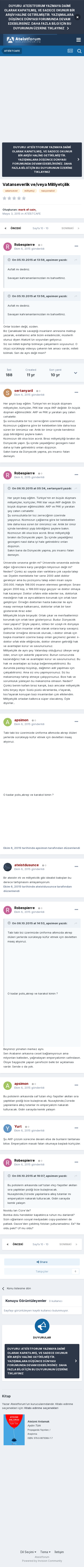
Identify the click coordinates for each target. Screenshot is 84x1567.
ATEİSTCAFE (32, 213)
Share (42, 1262)
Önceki (16, 228)
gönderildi (29, 248)
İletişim (59, 1552)
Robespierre (24, 244)
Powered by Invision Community (42, 1560)
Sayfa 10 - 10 (41, 228)
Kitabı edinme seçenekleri (41, 1408)
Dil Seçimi (28, 1552)
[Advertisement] (42, 100)
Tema (45, 1552)
